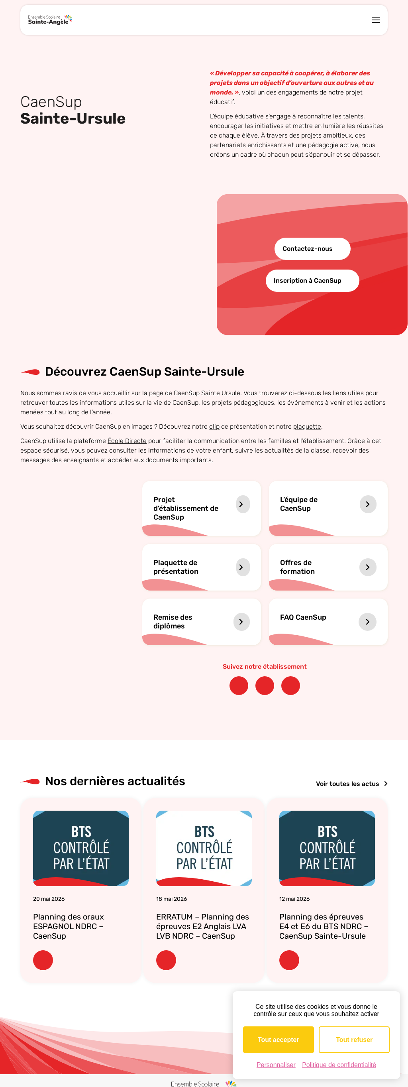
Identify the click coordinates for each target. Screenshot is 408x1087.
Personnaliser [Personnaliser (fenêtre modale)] (276, 1064)
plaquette (307, 426)
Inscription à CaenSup (307, 280)
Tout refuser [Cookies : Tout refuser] (354, 1039)
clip (214, 426)
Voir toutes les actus (352, 784)
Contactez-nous (307, 248)
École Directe (127, 441)
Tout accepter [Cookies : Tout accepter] (278, 1039)
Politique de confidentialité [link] (339, 1064)
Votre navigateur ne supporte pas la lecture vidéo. (108, 265)
